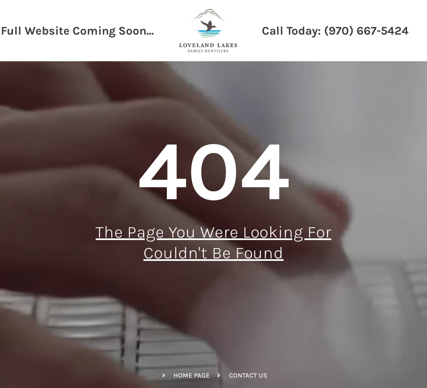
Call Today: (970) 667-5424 (335, 31)
